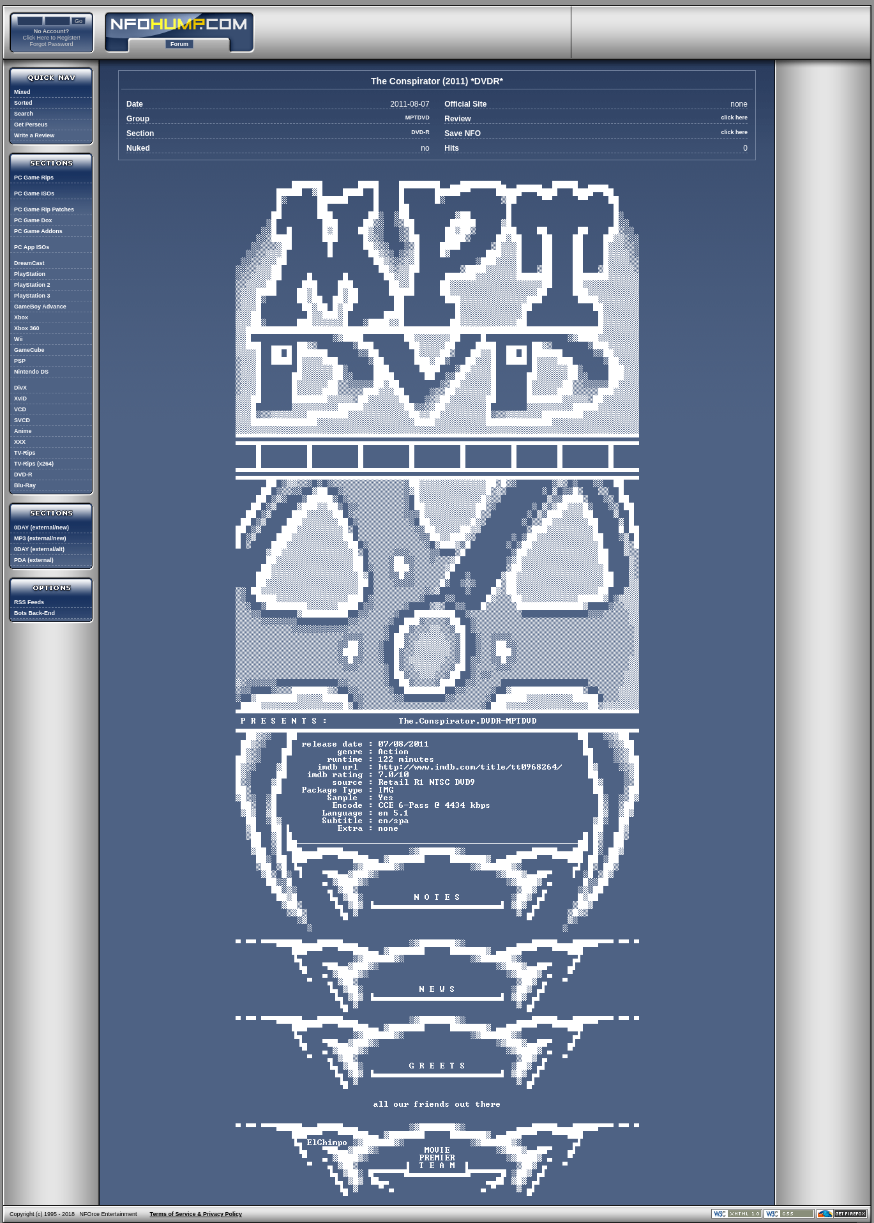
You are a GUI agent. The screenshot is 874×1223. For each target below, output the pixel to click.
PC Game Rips (34, 177)
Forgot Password (51, 44)
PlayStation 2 (32, 285)
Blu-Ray (25, 485)
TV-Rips (25, 453)
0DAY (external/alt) (39, 549)
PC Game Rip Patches (44, 209)
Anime (23, 431)
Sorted (23, 103)
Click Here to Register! (51, 37)
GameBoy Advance (40, 306)
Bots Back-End (34, 613)
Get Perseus (31, 124)
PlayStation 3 (32, 295)
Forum (179, 44)
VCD (20, 409)
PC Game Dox (33, 220)
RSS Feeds (29, 602)
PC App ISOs (31, 247)
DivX (20, 387)
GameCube (29, 350)
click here (734, 117)
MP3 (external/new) (40, 538)
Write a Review (34, 135)
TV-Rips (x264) (34, 463)
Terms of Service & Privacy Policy (196, 1214)
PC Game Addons (38, 231)
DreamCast (29, 263)
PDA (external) (34, 560)
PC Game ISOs (34, 193)
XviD (20, 398)
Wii (18, 339)
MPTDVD (417, 117)
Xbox (21, 317)
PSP (20, 361)
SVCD (22, 420)
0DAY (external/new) (41, 527)
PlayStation (29, 274)
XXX (20, 442)
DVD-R (23, 474)
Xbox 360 (27, 328)
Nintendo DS (31, 371)
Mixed (22, 92)
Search (23, 113)
